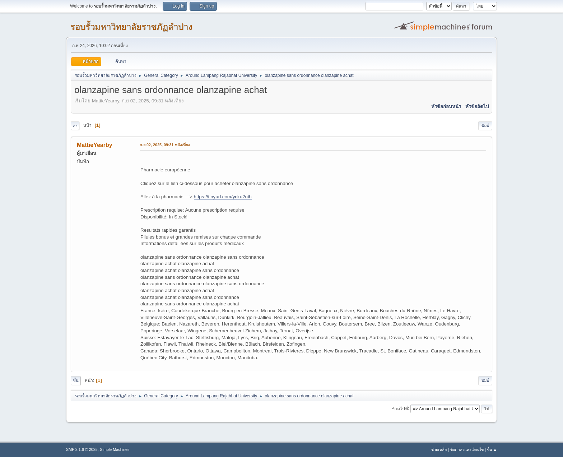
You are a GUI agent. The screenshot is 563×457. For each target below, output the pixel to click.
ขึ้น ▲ (492, 449)
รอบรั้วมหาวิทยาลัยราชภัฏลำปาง (131, 27)
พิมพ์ (485, 126)
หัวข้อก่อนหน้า (446, 106)
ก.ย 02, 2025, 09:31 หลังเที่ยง (165, 145)
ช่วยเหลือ (439, 449)
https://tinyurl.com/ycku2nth (223, 196)
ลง (75, 126)
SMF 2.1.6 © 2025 (82, 449)
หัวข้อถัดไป (477, 106)
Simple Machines (114, 449)
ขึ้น (76, 380)
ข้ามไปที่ (400, 408)
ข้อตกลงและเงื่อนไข (467, 449)
